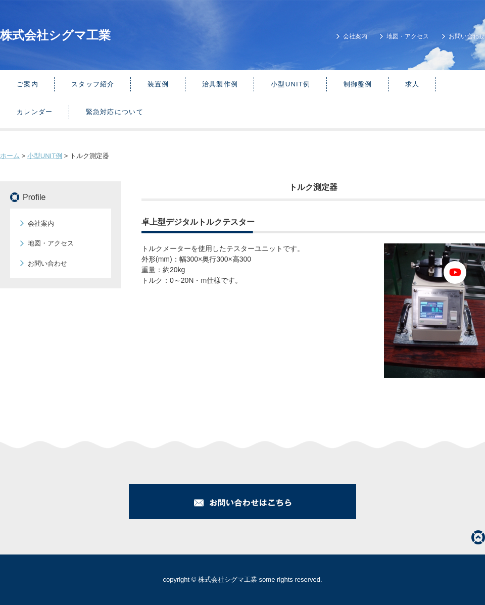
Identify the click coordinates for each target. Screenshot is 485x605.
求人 (412, 84)
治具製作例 (220, 84)
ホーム (10, 156)
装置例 (158, 84)
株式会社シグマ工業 (55, 35)
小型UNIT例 (290, 84)
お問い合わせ (467, 36)
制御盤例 (358, 84)
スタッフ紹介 (93, 84)
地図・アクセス (407, 36)
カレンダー (35, 112)
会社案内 (355, 36)
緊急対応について (114, 112)
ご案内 (27, 84)
